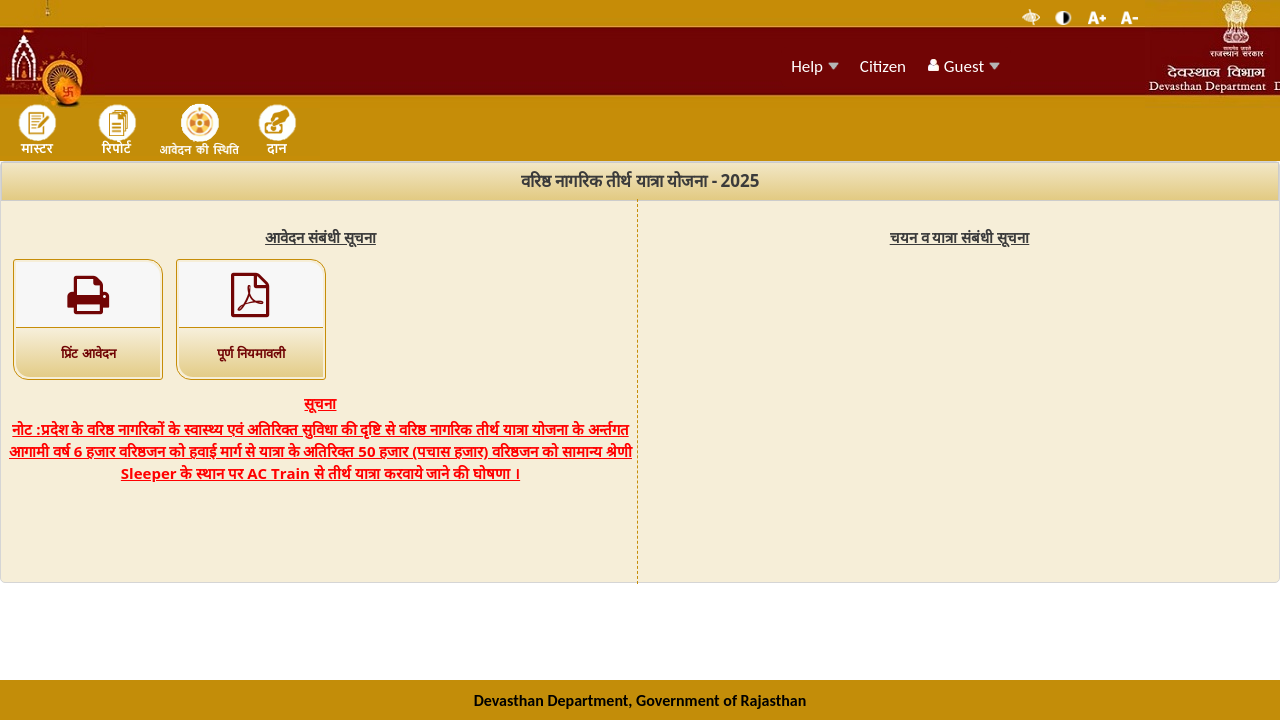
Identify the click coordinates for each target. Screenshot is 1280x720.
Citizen (883, 66)
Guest (963, 66)
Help (815, 66)
